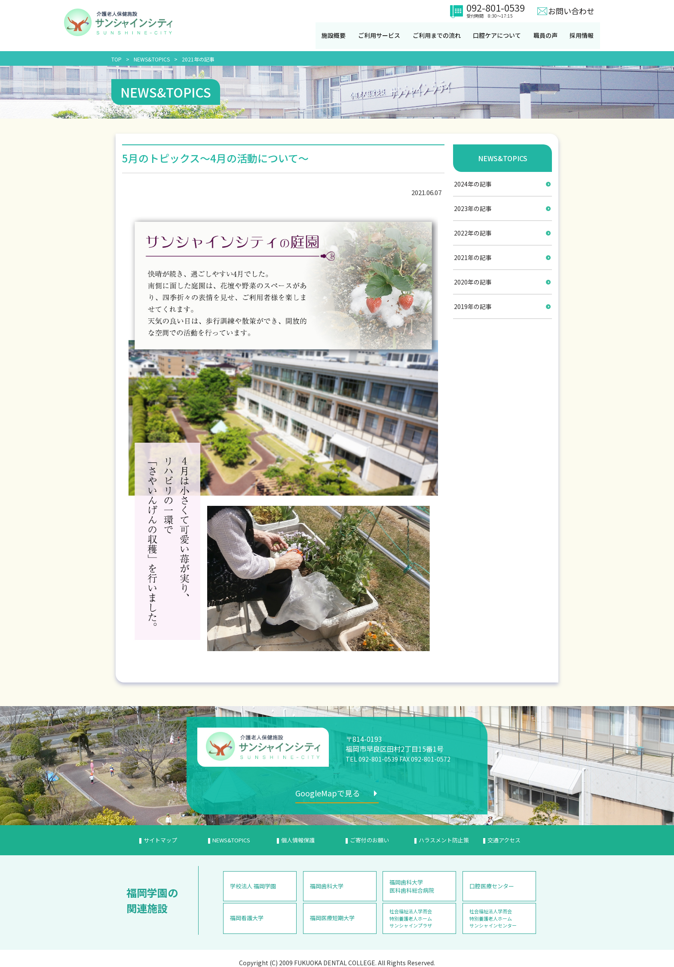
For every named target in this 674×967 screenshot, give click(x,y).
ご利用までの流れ (438, 35)
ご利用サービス (380, 35)
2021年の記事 (198, 59)
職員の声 (548, 35)
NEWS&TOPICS (152, 59)
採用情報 (585, 35)
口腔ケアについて (499, 35)
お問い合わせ (571, 10)
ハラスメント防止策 (444, 839)
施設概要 (334, 35)
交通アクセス (504, 839)
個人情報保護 (298, 839)
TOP (116, 59)
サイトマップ (160, 839)
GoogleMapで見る (330, 793)
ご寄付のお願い (369, 839)
